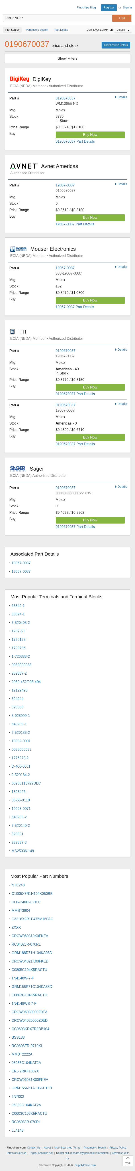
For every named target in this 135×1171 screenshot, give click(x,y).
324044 (17, 699)
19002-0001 (21, 741)
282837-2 (19, 673)
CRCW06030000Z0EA (29, 1012)
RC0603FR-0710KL (27, 1046)
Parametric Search (95, 1147)
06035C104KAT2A (26, 1105)
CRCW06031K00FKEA (30, 1080)
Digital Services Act (41, 1153)
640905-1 (19, 724)
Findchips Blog (86, 7)
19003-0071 (21, 809)
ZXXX (16, 927)
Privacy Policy (117, 1147)
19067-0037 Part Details (75, 224)
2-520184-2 (21, 775)
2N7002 (18, 1096)
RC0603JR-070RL (26, 1122)
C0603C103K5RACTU (29, 1113)
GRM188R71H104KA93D (32, 953)
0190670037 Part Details (75, 141)
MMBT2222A (22, 1054)
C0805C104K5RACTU (29, 970)
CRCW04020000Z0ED (30, 1020)
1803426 (18, 792)
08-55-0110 (21, 800)
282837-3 (19, 842)
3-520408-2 (21, 623)
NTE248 (18, 885)
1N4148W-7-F (23, 978)
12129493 (19, 690)
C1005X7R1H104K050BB (32, 894)
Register (109, 7)
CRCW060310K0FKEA (30, 936)
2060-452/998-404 (26, 682)
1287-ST (18, 631)
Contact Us (33, 1147)
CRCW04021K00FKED (30, 961)
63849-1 (18, 606)
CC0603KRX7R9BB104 (30, 1029)
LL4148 (17, 1130)
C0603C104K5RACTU (29, 995)
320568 (17, 707)
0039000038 (21, 665)
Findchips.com (7, 7)
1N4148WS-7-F (24, 1003)
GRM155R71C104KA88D (32, 987)
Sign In (127, 7)
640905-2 (19, 817)
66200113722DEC (26, 783)
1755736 (18, 648)
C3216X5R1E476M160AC (32, 919)
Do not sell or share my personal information (82, 1153)
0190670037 (66, 98)
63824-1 (18, 614)
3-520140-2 (21, 825)
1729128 (18, 639)
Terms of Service (16, 1153)
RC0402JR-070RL (26, 944)
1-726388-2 (21, 656)
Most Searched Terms (67, 1147)
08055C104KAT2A (26, 1063)
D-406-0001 (21, 766)
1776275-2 (20, 758)
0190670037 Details (116, 45)
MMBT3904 (21, 910)
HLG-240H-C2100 (26, 902)
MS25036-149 (23, 851)
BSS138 (18, 1037)
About (47, 1147)
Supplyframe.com (85, 1165)
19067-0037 (65, 185)
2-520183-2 (21, 732)
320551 (17, 834)
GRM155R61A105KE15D (32, 1088)
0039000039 (21, 749)
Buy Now (90, 135)
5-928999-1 (21, 716)
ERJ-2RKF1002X (25, 1071)
